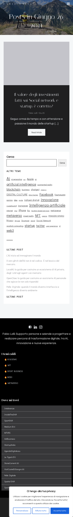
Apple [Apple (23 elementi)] (30, 179)
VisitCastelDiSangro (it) (14, 469)
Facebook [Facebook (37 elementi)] (46, 194)
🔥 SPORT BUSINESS (13, 371)
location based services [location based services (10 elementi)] (40, 210)
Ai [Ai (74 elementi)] (8, 178)
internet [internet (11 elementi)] (10, 210)
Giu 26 (42, 113)
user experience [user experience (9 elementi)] (52, 226)
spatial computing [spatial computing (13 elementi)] (15, 226)
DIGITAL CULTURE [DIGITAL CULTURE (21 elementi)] (17, 194)
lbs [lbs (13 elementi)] (28, 210)
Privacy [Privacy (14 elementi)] (10, 220)
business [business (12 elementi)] (26, 189)
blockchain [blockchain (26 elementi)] (13, 189)
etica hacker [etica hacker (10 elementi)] (33, 195)
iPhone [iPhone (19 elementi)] (22, 210)
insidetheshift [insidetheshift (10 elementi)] (12, 206)
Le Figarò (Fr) (10, 457)
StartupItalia (9, 445)
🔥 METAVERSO (11, 383)
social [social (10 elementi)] (33, 220)
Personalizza (22, 511)
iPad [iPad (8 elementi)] (15, 211)
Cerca (62, 163)
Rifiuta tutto (40, 511)
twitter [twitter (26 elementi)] (40, 225)
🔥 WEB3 (8, 377)
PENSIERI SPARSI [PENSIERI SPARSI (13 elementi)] (56, 216)
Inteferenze (9, 408)
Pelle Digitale (10, 475)
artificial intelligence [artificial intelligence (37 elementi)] (21, 184)
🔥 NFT (7, 365)
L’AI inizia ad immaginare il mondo (24, 255)
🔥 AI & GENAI (10, 359)
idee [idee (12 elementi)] (15, 200)
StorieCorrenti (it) (11, 463)
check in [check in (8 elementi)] (43, 190)
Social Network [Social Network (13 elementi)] (43, 220)
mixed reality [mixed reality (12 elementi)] (28, 216)
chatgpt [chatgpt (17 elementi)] (35, 189)
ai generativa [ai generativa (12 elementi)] (16, 179)
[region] (41, 502)
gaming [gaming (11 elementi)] (10, 200)
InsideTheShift (10, 414)
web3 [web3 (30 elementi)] (10, 230)
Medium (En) (9, 426)
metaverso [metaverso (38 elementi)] (14, 215)
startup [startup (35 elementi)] (30, 225)
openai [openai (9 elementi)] (44, 216)
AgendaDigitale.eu (12, 451)
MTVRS (7, 432)
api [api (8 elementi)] (24, 179)
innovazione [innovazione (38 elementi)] (49, 199)
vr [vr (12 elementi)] (60, 226)
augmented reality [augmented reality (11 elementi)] (44, 184)
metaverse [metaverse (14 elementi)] (56, 210)
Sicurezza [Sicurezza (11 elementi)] (25, 220)
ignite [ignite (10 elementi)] (21, 200)
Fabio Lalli (33, 113)
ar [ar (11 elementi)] (36, 179)
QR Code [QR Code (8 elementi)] (17, 221)
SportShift (8, 420)
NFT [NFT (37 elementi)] (38, 215)
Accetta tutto (59, 511)
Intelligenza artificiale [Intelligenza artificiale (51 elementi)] (47, 205)
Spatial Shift (9, 481)
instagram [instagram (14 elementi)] (23, 205)
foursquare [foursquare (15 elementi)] (60, 194)
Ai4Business (9, 438)
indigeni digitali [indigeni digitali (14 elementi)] (31, 200)
